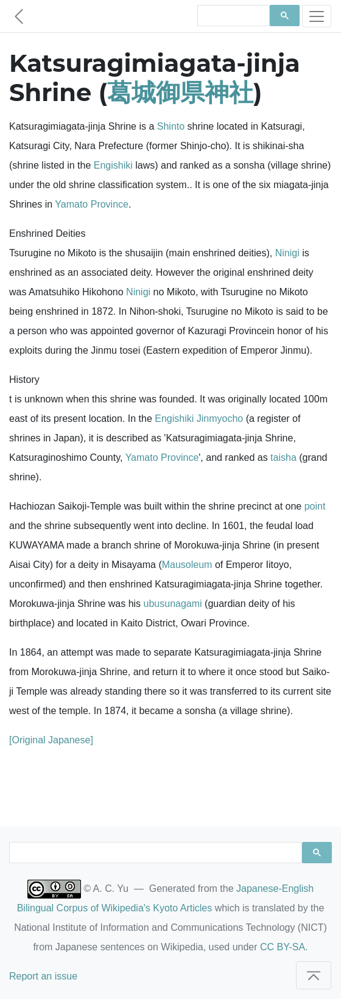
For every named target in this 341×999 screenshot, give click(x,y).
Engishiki (113, 165)
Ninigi (287, 253)
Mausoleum (187, 564)
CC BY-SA (282, 947)
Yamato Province (91, 204)
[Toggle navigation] (316, 16)
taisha (283, 457)
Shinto (171, 126)
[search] (232, 15)
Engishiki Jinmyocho (199, 418)
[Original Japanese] (51, 740)
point (315, 506)
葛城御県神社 (180, 92)
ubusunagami (173, 603)
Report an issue (43, 976)
